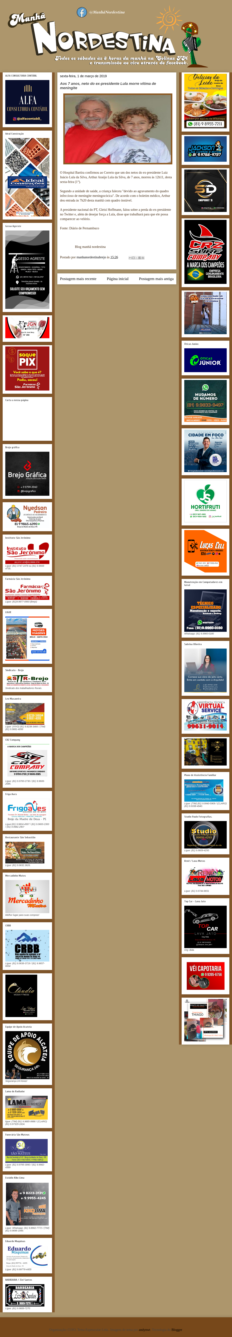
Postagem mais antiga (156, 279)
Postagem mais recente (78, 279)
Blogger (177, 1330)
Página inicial (118, 279)
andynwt (144, 1330)
